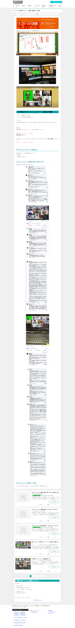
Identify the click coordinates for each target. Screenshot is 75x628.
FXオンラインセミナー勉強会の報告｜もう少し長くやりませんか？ (45, 509)
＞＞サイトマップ (50, 613)
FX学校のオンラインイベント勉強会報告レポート (41, 558)
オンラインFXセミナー (37, 6)
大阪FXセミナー (24, 6)
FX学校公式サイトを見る (56, 2)
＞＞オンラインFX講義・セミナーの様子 (19, 617)
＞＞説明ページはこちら (21, 156)
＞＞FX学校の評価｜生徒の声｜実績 (19, 622)
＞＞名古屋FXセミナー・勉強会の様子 (19, 614)
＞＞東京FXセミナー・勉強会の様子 (19, 612)
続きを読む (55, 501)
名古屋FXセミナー (30, 6)
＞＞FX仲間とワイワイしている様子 (19, 620)
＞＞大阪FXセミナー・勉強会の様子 (19, 613)
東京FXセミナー (18, 6)
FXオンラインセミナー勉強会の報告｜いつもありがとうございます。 (45, 525)
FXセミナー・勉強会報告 (36, 495)
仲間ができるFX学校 (44, 6)
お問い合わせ (59, 6)
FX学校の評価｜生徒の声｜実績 (52, 6)
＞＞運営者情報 (50, 610)
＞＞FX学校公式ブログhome (18, 625)
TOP (31, 605)
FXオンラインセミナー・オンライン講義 (46, 495)
